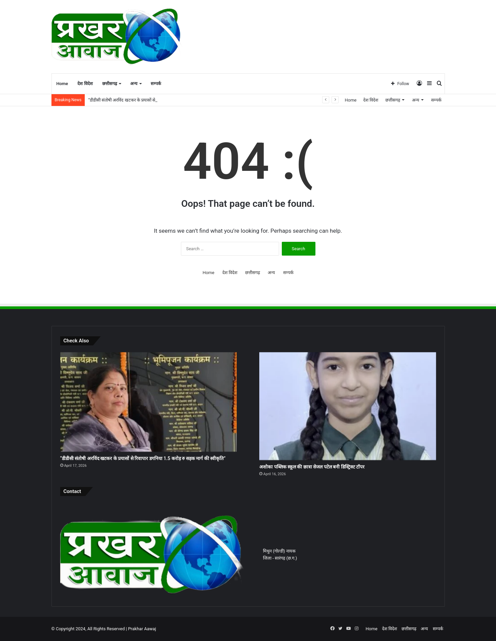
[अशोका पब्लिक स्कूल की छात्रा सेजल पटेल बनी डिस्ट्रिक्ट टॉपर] (347, 406)
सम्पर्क (156, 83)
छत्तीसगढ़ (109, 83)
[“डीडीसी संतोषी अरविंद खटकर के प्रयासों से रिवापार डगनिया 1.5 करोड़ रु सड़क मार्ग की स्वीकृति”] (148, 402)
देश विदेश (84, 83)
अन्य (134, 83)
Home (62, 83)
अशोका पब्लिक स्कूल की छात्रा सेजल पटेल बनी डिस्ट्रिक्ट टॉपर (312, 466)
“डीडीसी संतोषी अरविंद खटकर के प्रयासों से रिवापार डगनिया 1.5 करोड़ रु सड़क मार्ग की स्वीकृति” (143, 458)
